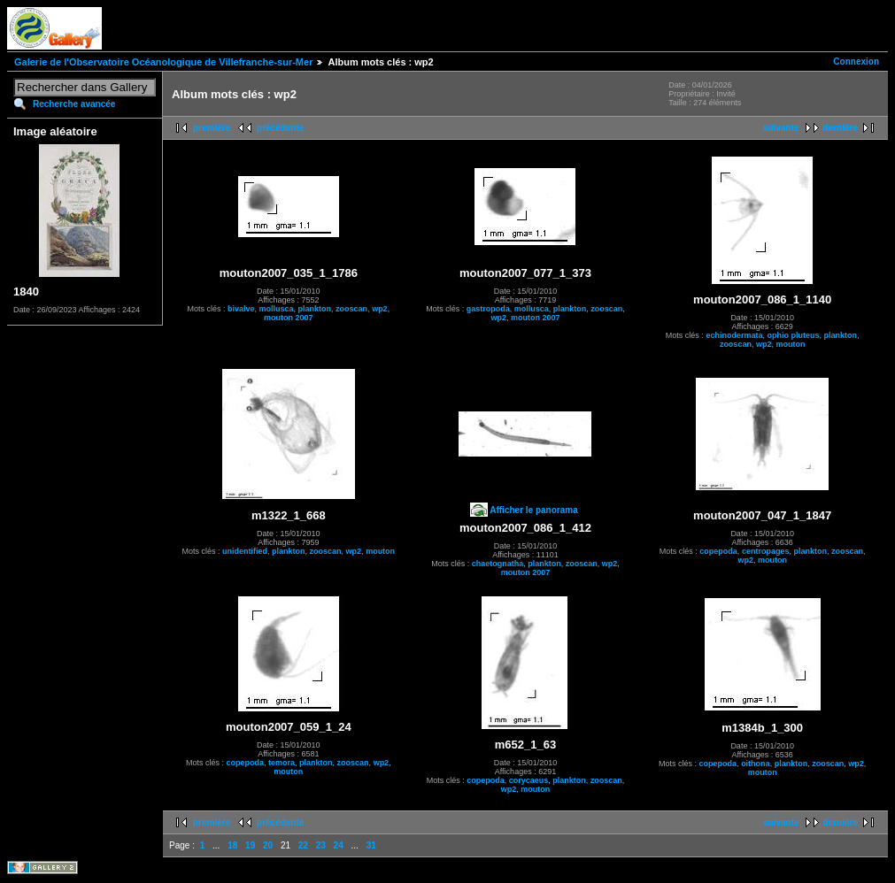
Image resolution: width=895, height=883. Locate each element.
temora (281, 762)
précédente (280, 128)
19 (250, 845)
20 (268, 845)
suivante (781, 128)
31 (371, 845)
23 (321, 845)
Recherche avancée (74, 104)
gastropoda (488, 308)
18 (232, 845)
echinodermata (734, 335)
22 (303, 845)
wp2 (380, 308)
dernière (840, 128)
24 (338, 845)
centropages (766, 551)
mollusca (276, 308)
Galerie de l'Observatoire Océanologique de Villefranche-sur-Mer (163, 62)
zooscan (351, 308)
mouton (790, 344)
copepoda (718, 551)
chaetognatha (498, 563)
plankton (315, 308)
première (211, 128)
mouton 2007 (288, 317)
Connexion (856, 61)
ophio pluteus (793, 335)
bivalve (241, 308)
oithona (755, 763)
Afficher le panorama (533, 510)
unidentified (244, 551)
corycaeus (529, 780)
